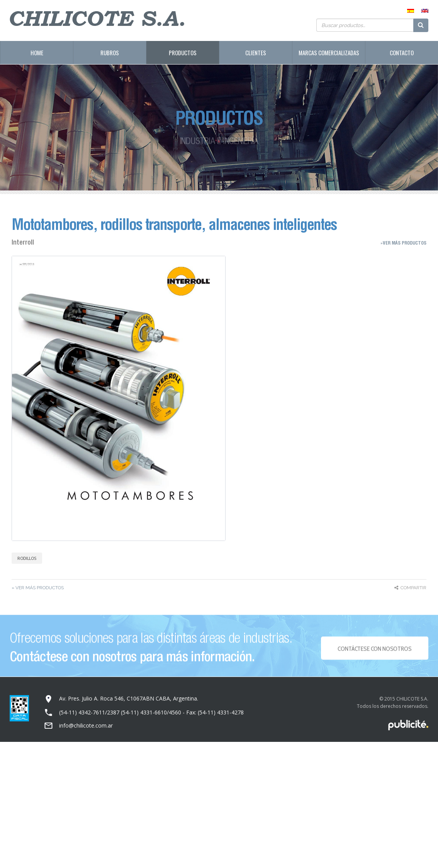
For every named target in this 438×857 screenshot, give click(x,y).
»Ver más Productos (403, 243)
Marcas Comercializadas (329, 52)
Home (37, 52)
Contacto (402, 52)
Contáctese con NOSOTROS (374, 651)
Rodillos (26, 558)
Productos (183, 52)
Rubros (109, 52)
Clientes (255, 52)
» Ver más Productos (38, 587)
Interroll (23, 242)
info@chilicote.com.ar (86, 725)
